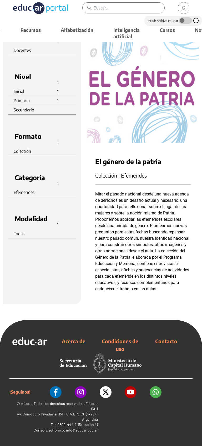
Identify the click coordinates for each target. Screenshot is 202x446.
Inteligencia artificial (126, 33)
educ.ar (27, 403)
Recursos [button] (31, 30)
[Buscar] (129, 8)
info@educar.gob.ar (82, 430)
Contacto (166, 341)
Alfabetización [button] (77, 30)
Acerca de (73, 341)
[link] (183, 8)
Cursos (167, 30)
